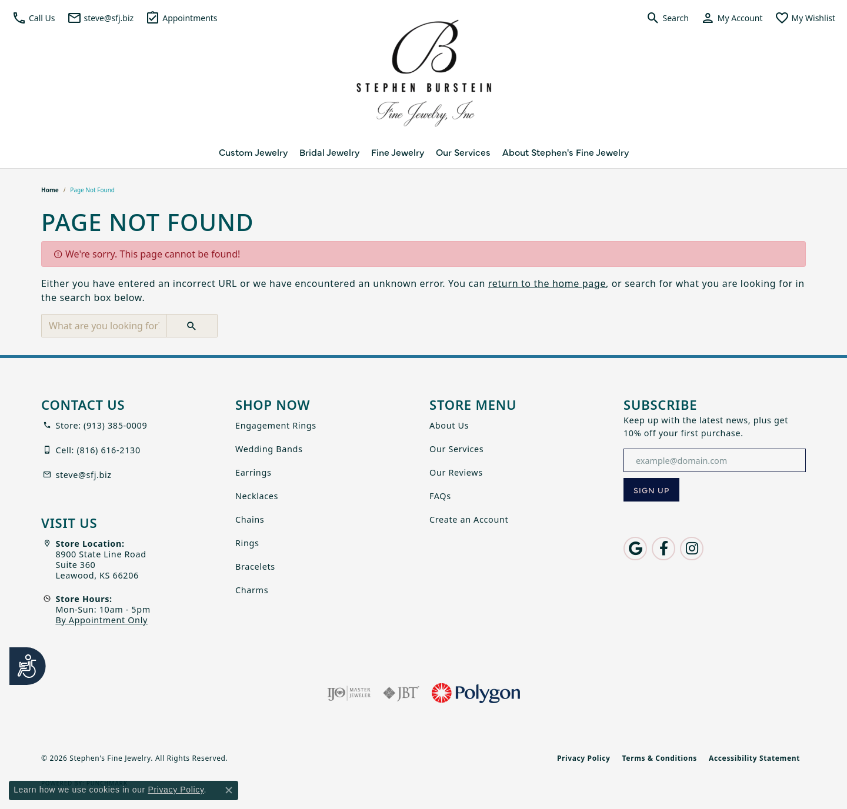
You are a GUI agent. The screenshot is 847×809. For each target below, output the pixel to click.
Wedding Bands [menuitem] (269, 448)
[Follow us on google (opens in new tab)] (635, 548)
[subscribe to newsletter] (651, 490)
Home (50, 190)
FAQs (440, 496)
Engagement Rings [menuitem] (275, 425)
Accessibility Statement (754, 758)
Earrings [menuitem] (253, 472)
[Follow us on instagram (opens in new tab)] (691, 548)
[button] (33, 17)
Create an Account (468, 519)
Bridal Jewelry (329, 151)
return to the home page (547, 283)
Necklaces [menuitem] (256, 496)
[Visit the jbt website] (401, 693)
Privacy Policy (584, 758)
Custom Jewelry (253, 151)
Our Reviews (456, 472)
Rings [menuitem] (247, 543)
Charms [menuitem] (251, 590)
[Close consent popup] (228, 790)
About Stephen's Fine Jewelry (565, 151)
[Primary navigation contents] (423, 151)
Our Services (463, 151)
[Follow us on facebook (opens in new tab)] (663, 548)
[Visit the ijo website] (349, 693)
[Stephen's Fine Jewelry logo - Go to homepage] (423, 76)
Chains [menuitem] (249, 519)
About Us (449, 425)
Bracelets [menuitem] (255, 566)
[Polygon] (476, 693)
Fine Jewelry (397, 151)
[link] (100, 17)
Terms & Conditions (659, 758)
